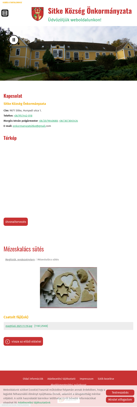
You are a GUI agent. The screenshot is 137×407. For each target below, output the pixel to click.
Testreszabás (120, 392)
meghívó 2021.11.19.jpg (19, 326)
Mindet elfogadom (120, 399)
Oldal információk (33, 379)
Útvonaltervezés (15, 222)
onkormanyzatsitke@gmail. (29, 126)
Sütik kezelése (106, 379)
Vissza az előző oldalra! (26, 342)
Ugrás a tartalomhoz (12, 3)
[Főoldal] (36, 14)
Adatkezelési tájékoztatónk (34, 402)
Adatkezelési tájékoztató (61, 379)
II (13, 40)
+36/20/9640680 (48, 121)
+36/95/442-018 (23, 115)
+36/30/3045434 (68, 121)
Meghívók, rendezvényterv (20, 259)
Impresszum (86, 379)
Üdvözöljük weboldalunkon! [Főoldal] (89, 14)
